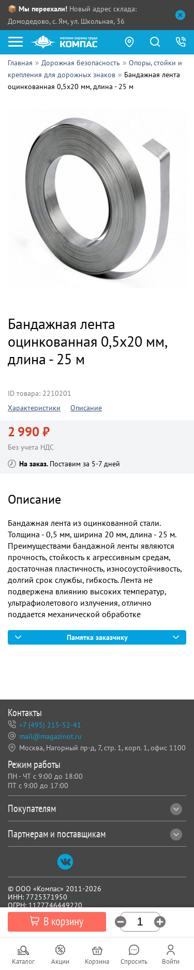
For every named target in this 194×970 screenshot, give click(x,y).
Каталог (23, 961)
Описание (86, 407)
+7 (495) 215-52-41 (50, 725)
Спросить (134, 961)
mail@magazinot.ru (50, 736)
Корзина (97, 961)
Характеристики (34, 407)
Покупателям (95, 808)
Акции (60, 961)
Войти (171, 961)
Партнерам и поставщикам (95, 833)
